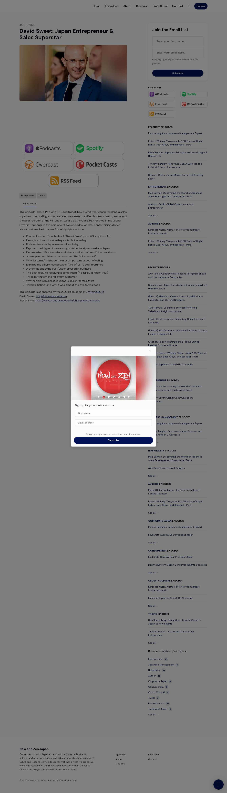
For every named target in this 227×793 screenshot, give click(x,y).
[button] (150, 351)
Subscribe (113, 440)
